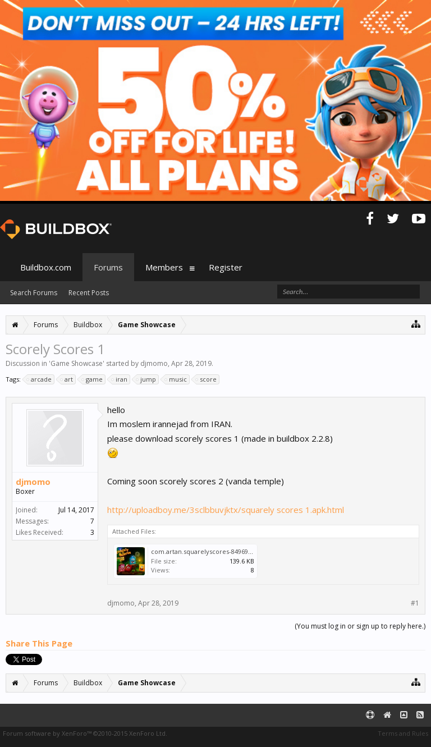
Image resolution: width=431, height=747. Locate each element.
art (67, 379)
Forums (108, 267)
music (176, 379)
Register (225, 267)
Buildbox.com (45, 267)
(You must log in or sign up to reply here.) (360, 626)
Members (164, 267)
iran (119, 379)
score (206, 379)
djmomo (154, 363)
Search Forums (33, 292)
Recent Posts (88, 292)
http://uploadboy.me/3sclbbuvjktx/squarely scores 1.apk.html (225, 509)
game (92, 379)
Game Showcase (77, 363)
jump (146, 379)
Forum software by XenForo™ (85, 733)
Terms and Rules (403, 733)
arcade (39, 379)
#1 (415, 603)
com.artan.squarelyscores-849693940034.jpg (216, 551)
